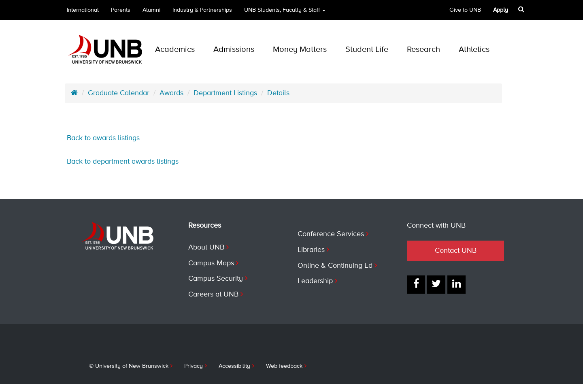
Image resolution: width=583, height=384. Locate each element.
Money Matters (300, 49)
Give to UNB (465, 10)
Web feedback (284, 366)
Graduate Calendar (118, 93)
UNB (285, 10)
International (83, 10)
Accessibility (234, 366)
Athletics (474, 49)
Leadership (315, 281)
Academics (175, 49)
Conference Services (331, 234)
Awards (171, 93)
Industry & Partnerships (202, 10)
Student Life (366, 49)
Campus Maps (211, 263)
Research (423, 49)
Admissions (233, 49)
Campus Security (215, 278)
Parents (120, 10)
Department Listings (225, 93)
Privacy (193, 366)
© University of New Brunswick (128, 366)
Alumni (151, 10)
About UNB (206, 247)
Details (278, 93)
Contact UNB (456, 250)
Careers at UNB (213, 294)
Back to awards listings (103, 138)
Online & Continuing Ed (335, 265)
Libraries (311, 250)
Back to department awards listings (123, 161)
